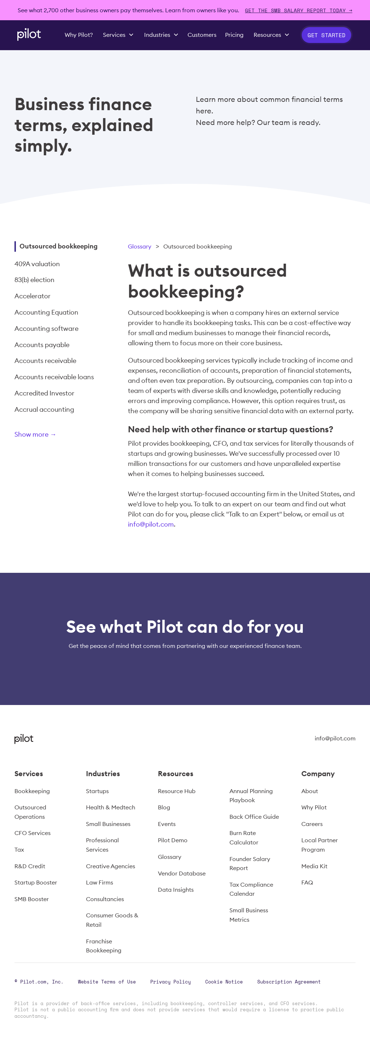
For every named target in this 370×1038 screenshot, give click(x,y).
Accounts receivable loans (54, 377)
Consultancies (105, 899)
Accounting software (46, 328)
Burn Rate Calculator (243, 837)
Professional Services (102, 844)
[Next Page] (59, 435)
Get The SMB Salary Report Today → (298, 10)
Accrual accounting (44, 409)
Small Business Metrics (248, 915)
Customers (202, 34)
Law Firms (99, 882)
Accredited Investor (44, 393)
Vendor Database (182, 873)
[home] (29, 34)
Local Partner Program (319, 844)
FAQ (307, 882)
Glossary (139, 246)
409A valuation (37, 264)
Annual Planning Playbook (251, 795)
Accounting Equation (46, 312)
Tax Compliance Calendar (251, 889)
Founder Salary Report (249, 863)
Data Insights (176, 889)
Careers (312, 823)
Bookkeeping (32, 791)
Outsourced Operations (30, 812)
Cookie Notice (224, 981)
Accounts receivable (45, 360)
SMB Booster (31, 899)
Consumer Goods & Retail (112, 920)
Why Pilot (314, 807)
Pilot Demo (173, 840)
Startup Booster (35, 882)
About (309, 791)
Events (167, 823)
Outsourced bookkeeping (59, 246)
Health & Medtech (110, 807)
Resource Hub (176, 791)
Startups (97, 791)
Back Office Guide (254, 816)
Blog (164, 807)
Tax (19, 849)
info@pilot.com (151, 524)
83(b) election (34, 280)
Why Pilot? (79, 34)
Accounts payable (41, 345)
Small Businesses (108, 823)
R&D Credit (29, 866)
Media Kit (314, 866)
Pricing (234, 34)
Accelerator (32, 296)
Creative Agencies (110, 866)
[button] (118, 35)
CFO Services (32, 832)
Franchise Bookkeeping (103, 946)
